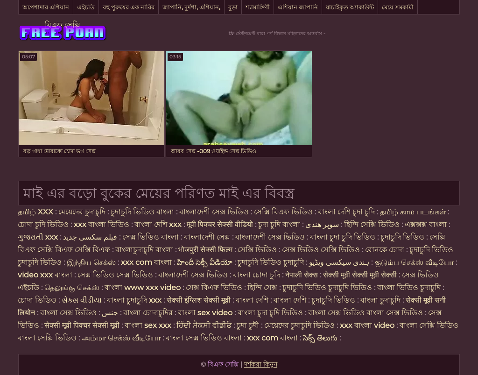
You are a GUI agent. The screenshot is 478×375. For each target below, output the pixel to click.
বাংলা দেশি (252, 300)
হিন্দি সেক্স (263, 287)
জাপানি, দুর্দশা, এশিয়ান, (191, 7)
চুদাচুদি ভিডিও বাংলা (142, 211)
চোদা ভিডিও (38, 300)
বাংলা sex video (206, 312)
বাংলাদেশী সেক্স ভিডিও (214, 211)
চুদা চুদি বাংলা (280, 224)
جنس (110, 312)
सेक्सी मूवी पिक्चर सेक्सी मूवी (82, 325)
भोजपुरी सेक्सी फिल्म (206, 249)
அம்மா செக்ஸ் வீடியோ (121, 337)
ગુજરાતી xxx (38, 237)
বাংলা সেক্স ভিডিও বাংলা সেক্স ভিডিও (366, 312)
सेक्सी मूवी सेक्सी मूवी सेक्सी (360, 274)
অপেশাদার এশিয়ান (45, 7)
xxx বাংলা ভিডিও (101, 224)
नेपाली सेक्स (301, 274)
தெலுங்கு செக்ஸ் (71, 287)
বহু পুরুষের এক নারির (129, 7)
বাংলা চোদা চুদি (256, 274)
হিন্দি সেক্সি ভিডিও (372, 224)
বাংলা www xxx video (143, 287)
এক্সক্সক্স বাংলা (427, 224)
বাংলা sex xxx (148, 325)
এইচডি (86, 7)
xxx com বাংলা (147, 262)
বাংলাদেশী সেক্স (207, 237)
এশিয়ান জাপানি (298, 7)
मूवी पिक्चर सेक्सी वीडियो (221, 224)
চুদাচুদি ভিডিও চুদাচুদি (271, 262)
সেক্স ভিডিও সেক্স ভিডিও (116, 274)
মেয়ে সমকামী (398, 7)
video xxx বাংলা (46, 274)
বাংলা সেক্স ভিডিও (69, 312)
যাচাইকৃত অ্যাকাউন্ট (350, 7)
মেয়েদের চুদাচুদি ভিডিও (300, 325)
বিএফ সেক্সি (62, 25)
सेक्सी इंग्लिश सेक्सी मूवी (199, 300)
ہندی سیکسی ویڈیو (339, 262)
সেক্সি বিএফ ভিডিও (283, 211)
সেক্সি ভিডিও (257, 249)
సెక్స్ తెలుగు (320, 337)
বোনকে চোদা (384, 249)
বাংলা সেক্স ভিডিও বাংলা (204, 337)
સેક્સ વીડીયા (82, 300)
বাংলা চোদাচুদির (149, 312)
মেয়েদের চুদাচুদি (82, 211)
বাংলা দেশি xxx (158, 224)
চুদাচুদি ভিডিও (403, 237)
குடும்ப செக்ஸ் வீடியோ (414, 262)
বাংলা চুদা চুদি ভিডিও (343, 237)
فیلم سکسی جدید (90, 237)
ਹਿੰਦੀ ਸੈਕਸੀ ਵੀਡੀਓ (204, 325)
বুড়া (233, 7)
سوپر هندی (322, 224)
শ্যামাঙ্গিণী (258, 7)
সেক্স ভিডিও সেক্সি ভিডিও (321, 249)
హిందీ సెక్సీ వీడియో (204, 262)
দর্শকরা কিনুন (260, 364)
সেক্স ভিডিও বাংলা (150, 237)
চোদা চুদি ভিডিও (43, 224)
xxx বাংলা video (368, 325)
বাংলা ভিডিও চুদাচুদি (410, 287)
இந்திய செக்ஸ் (91, 262)
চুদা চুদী (249, 325)
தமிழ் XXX (35, 211)
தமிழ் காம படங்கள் (413, 211)
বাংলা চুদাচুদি (381, 300)
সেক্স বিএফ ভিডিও (215, 287)
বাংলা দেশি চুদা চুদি (346, 211)
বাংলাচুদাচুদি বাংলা (144, 249)
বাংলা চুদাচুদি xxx (135, 300)
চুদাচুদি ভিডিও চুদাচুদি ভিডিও (327, 287)
